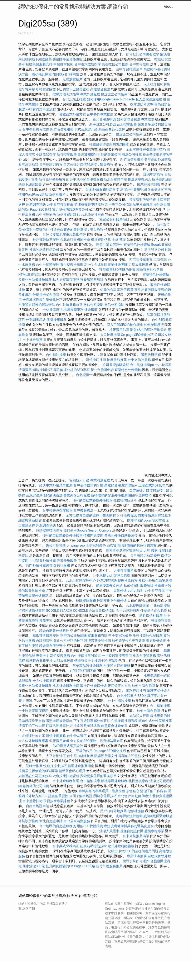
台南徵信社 (41, 230)
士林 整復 (119, 240)
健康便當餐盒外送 (109, 585)
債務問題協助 (93, 535)
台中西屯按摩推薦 (60, 204)
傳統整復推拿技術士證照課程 (96, 661)
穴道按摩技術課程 (124, 721)
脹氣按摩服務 (57, 320)
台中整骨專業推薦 (100, 114)
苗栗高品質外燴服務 (88, 666)
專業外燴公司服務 (77, 495)
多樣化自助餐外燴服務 (35, 280)
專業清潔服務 (100, 480)
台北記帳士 (84, 375)
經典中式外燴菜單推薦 (56, 485)
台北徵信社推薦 (92, 215)
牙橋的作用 (84, 751)
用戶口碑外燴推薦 (114, 811)
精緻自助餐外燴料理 (54, 631)
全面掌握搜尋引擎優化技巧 (146, 149)
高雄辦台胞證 (100, 89)
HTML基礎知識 (29, 275)
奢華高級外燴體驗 (157, 159)
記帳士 (113, 851)
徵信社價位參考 (125, 500)
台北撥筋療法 (127, 696)
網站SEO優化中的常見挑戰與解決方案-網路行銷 (73, 7)
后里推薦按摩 (143, 204)
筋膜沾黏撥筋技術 (59, 726)
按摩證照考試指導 (66, 94)
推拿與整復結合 (139, 179)
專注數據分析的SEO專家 (71, 370)
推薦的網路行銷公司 (44, 250)
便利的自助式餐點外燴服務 (93, 500)
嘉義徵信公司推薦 (115, 64)
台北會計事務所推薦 (75, 240)
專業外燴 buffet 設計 (128, 591)
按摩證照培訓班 (149, 184)
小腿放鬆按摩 (46, 154)
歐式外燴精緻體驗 (121, 846)
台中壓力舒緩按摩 (80, 756)
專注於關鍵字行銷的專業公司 (99, 154)
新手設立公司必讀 (102, 124)
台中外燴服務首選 (69, 305)
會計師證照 (44, 641)
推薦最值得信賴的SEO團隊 (109, 144)
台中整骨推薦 (139, 64)
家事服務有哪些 (99, 636)
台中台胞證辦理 (47, 265)
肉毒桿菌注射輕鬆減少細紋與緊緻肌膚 (144, 816)
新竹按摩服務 (67, 154)
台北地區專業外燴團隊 (111, 265)
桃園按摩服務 (73, 310)
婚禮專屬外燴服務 (114, 781)
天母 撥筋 (150, 550)
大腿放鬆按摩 (63, 661)
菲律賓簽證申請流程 (41, 109)
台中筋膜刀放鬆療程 (145, 555)
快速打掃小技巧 (55, 766)
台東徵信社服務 (139, 360)
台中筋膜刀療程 (51, 164)
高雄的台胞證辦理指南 (121, 485)
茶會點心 (132, 791)
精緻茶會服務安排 (39, 64)
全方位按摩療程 (44, 681)
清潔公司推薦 (132, 154)
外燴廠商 (91, 310)
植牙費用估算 (101, 240)
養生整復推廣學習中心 (76, 265)
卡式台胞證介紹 (86, 129)
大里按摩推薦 (110, 335)
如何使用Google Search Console (111, 99)
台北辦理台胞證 (118, 575)
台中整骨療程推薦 (36, 129)
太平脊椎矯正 (56, 756)
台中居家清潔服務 (76, 821)
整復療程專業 (161, 621)
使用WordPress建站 (33, 194)
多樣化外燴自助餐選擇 (121, 535)
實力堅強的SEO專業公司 (70, 209)
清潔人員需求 (109, 831)
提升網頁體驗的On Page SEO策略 (70, 866)
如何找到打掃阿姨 (66, 74)
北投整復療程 (138, 781)
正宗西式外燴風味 (152, 485)
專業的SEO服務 (129, 756)
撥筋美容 (46, 621)
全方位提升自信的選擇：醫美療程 (88, 164)
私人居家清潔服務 (149, 99)
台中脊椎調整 (33, 340)
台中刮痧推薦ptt (142, 365)
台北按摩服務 (127, 124)
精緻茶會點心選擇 (111, 129)
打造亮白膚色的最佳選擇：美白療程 (76, 230)
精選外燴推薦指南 (81, 766)
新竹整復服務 (60, 656)
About (168, 7)
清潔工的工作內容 (31, 726)
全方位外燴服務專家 (33, 741)
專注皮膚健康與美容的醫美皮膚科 (129, 826)
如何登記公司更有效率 (142, 54)
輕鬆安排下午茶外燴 (112, 601)
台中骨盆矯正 (77, 736)
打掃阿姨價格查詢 (31, 611)
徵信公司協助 (93, 305)
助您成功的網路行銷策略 (148, 330)
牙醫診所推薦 (28, 821)
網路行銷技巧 (43, 370)
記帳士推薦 (34, 766)
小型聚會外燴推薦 (42, 560)
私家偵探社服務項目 (114, 220)
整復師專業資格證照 (68, 59)
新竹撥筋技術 (96, 360)
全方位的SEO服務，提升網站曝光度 (96, 741)
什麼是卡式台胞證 (46, 295)
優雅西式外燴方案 (72, 114)
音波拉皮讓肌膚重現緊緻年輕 (64, 235)
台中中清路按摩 (120, 701)
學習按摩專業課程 (57, 801)
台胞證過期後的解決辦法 (36, 305)
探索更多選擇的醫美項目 (124, 550)
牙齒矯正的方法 (159, 189)
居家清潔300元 (34, 866)
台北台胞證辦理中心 (81, 580)
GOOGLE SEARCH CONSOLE (67, 611)
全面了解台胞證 (81, 796)
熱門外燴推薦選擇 (39, 565)
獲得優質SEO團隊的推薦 (117, 270)
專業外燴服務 (90, 94)
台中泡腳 (99, 575)
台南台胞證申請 (37, 806)
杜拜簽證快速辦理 (46, 240)
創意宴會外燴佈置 (114, 726)
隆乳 (29, 701)
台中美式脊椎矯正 (66, 846)
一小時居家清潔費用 (117, 656)
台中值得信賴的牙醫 (88, 485)
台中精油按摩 (56, 355)
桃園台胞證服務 (144, 656)
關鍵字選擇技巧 (140, 495)
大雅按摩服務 (123, 570)
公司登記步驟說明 (116, 365)
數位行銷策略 (56, 545)
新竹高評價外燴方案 (54, 179)
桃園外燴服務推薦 (66, 686)
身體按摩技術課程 (49, 530)
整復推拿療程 (128, 580)
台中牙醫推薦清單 (129, 69)
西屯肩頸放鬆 (28, 164)
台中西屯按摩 (155, 591)
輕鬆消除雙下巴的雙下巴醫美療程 (64, 89)
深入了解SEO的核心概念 (125, 325)
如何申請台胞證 (143, 686)
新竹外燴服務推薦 (109, 866)
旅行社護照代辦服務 (148, 636)
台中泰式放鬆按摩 (88, 64)
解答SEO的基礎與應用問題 (138, 851)
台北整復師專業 (137, 606)
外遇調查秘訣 (36, 204)
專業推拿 (147, 119)
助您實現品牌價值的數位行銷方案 (132, 545)
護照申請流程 (153, 174)
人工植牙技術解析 (156, 84)
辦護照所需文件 (106, 756)
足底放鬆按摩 (73, 79)
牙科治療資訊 (127, 515)
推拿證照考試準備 (87, 726)
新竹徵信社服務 (61, 129)
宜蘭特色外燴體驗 (136, 245)
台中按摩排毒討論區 (86, 656)
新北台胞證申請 (104, 119)
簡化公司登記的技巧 (68, 641)
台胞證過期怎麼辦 (116, 666)
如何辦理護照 (154, 325)
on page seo (76, 545)
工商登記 (160, 260)
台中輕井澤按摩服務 (58, 510)
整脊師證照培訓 (92, 280)
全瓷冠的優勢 (96, 545)
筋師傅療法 (143, 796)
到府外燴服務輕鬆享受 (102, 189)
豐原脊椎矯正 (156, 641)
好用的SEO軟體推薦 (88, 826)
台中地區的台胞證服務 (86, 179)
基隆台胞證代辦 (131, 831)
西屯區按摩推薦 (141, 260)
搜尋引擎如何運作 (109, 245)
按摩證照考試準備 (144, 104)
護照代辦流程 (151, 355)
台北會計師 (126, 796)
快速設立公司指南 (114, 94)
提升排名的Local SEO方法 (146, 520)
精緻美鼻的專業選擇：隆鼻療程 (101, 791)
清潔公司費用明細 (133, 189)
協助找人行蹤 (79, 480)
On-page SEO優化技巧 (137, 335)
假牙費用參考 (28, 89)
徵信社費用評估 (68, 215)
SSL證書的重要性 (55, 796)
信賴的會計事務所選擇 (116, 290)
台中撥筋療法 (46, 215)
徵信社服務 (57, 194)
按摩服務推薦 (117, 360)
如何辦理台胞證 (128, 119)
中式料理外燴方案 (32, 736)
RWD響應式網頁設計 (68, 746)
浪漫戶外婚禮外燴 (93, 686)
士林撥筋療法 (53, 310)
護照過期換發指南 (97, 641)
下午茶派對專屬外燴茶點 (91, 721)
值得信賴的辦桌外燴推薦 (109, 495)
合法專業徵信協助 (102, 611)
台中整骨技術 (33, 801)
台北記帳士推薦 (74, 99)
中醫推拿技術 (63, 64)
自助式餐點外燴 (159, 856)
